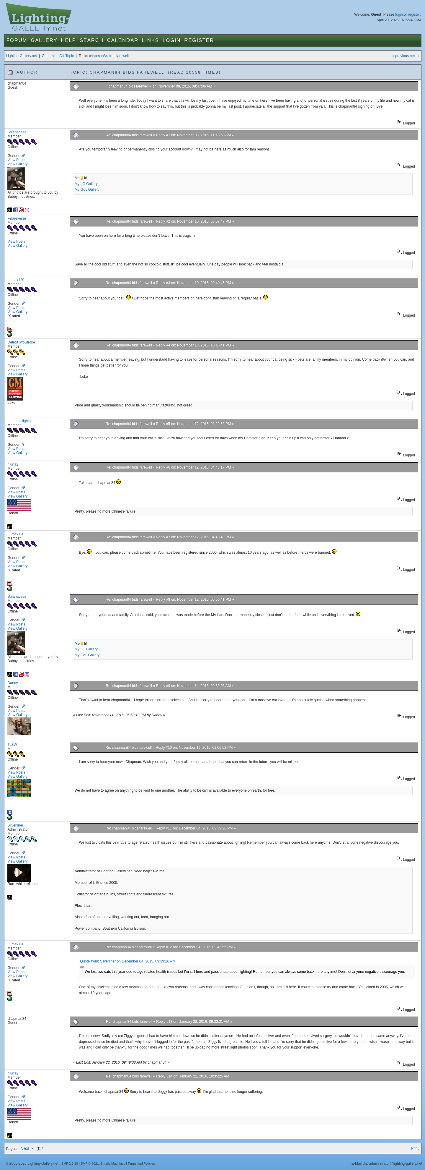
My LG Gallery (86, 184)
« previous (400, 56)
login (399, 14)
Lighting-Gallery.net (21, 56)
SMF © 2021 (90, 1163)
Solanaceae (16, 132)
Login (172, 40)
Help (68, 40)
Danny (12, 683)
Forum (16, 40)
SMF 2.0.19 (69, 1163)
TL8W (12, 745)
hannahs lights (18, 421)
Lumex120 (15, 280)
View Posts (16, 160)
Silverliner (15, 825)
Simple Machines (113, 1163)
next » (414, 56)
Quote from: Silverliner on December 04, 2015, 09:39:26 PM (128, 961)
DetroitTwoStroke (21, 342)
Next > (26, 1148)
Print (415, 1148)
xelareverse (16, 218)
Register (199, 40)
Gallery (44, 40)
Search (92, 40)
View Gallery (17, 164)
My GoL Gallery (87, 189)
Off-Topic (67, 56)
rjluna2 (12, 464)
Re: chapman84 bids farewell (129, 135)
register (414, 14)
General (48, 56)
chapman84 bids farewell (109, 56)
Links (150, 40)
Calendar (122, 40)
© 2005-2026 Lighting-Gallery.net (32, 1163)
